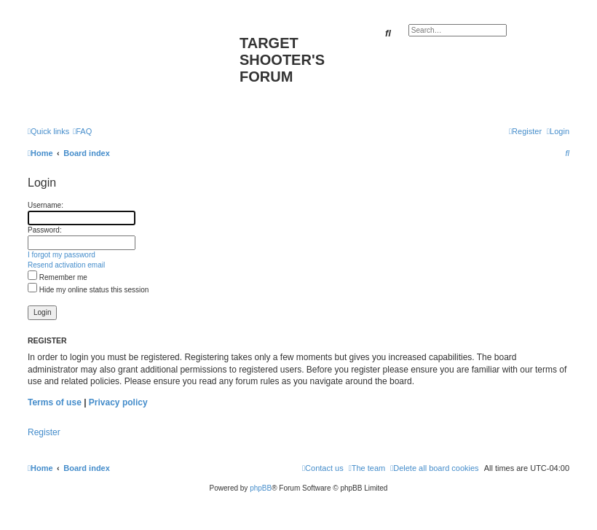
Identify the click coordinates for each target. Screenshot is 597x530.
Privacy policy (118, 402)
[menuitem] (82, 131)
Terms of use (55, 402)
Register (44, 432)
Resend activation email (66, 265)
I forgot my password (61, 255)
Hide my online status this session (88, 290)
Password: (45, 230)
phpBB (261, 488)
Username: (45, 205)
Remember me (57, 277)
